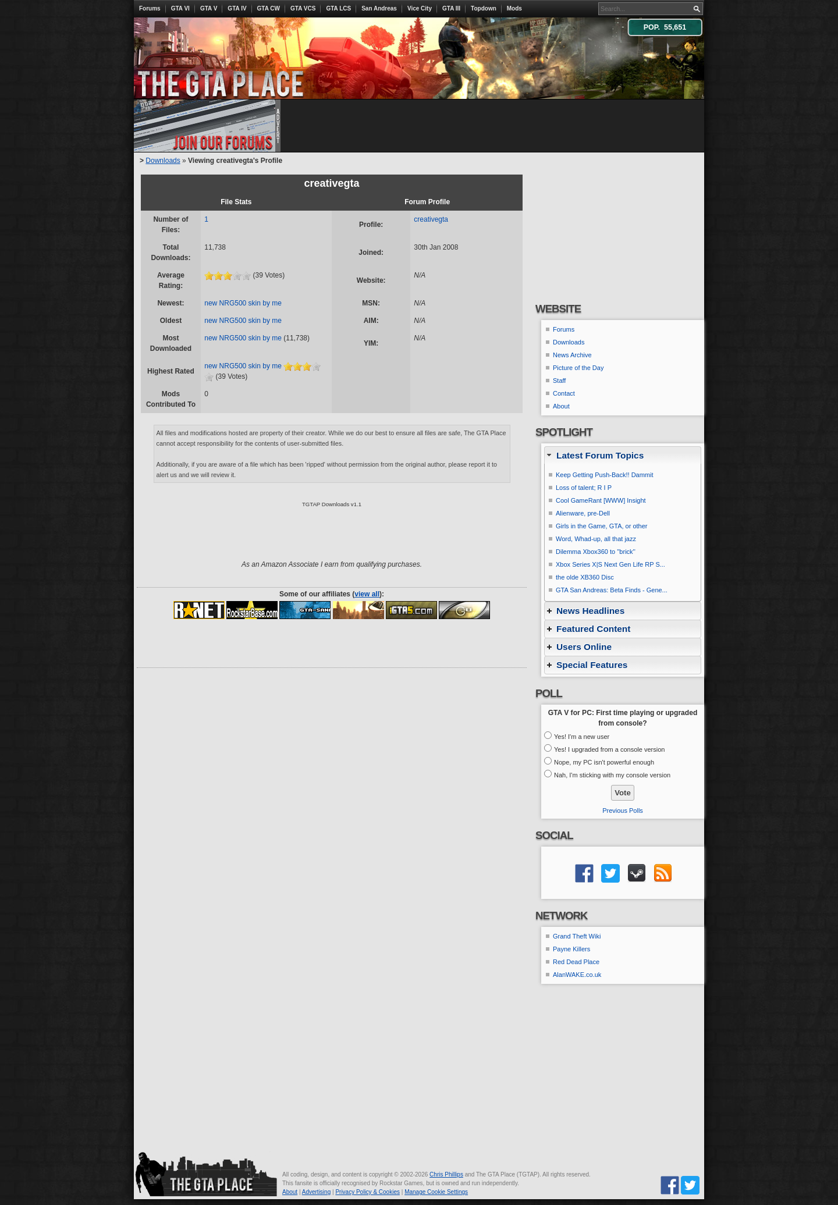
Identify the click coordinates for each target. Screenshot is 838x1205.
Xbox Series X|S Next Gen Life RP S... (610, 564)
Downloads (162, 161)
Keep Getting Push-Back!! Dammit (605, 474)
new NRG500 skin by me (243, 303)
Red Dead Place (576, 961)
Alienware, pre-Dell (583, 513)
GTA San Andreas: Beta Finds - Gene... (611, 589)
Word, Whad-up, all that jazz (596, 538)
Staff (559, 380)
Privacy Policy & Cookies (367, 1192)
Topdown (483, 8)
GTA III (451, 8)
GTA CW (268, 8)
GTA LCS (338, 8)
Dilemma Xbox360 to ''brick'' (595, 551)
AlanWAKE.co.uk (577, 974)
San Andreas (379, 8)
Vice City (419, 8)
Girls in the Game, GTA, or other (602, 525)
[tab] (622, 455)
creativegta (431, 219)
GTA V (208, 8)
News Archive (572, 354)
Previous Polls (622, 810)
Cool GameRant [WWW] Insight (601, 500)
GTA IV (237, 8)
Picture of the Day (578, 367)
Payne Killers (571, 948)
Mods (514, 8)
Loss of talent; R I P (584, 487)
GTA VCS (302, 8)
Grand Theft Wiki (577, 936)
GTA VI (180, 8)
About (561, 406)
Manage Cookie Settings (436, 1192)
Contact (564, 393)
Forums (150, 8)
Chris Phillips (446, 1174)
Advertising (316, 1192)
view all (366, 594)
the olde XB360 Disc (585, 577)
